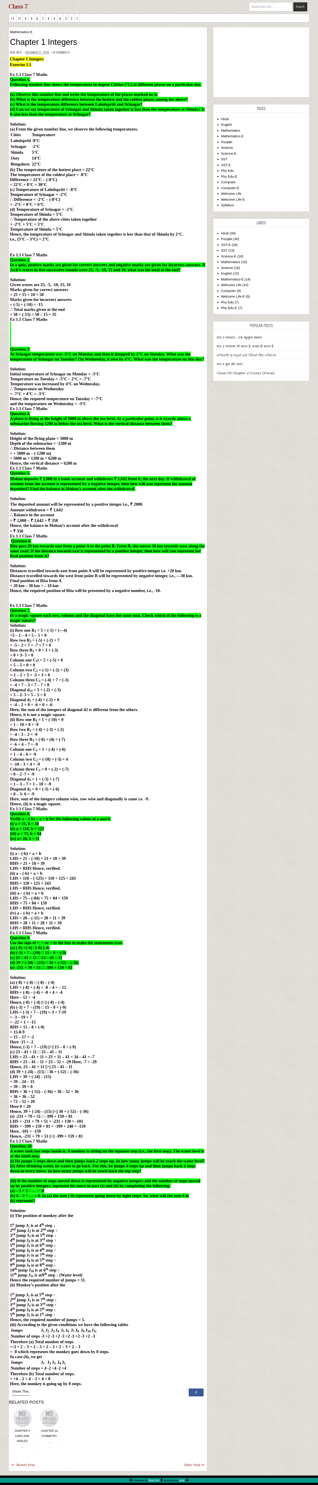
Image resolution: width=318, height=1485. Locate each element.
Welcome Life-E (233, 199)
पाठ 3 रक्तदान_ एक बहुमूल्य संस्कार (239, 337)
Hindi (225, 119)
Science (227, 147)
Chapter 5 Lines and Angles (22, 1436)
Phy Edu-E (229, 176)
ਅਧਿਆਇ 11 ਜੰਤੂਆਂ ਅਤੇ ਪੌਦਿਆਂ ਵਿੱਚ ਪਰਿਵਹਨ (247, 355)
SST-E (226, 165)
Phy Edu (227, 170)
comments (61, 52)
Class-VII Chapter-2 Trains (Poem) (246, 373)
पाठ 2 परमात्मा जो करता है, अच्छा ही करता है (245, 346)
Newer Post (25, 1465)
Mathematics (230, 130)
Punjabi (226, 142)
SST (224, 159)
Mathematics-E (21, 32)
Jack (182, 1480)
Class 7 (18, 6)
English (226, 124)
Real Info (153, 1480)
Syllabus (227, 205)
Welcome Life (231, 193)
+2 (12, 18)
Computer (228, 182)
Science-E (228, 153)
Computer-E (230, 188)
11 (19, 18)
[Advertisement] (261, 62)
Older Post (192, 1465)
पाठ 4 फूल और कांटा (230, 364)
